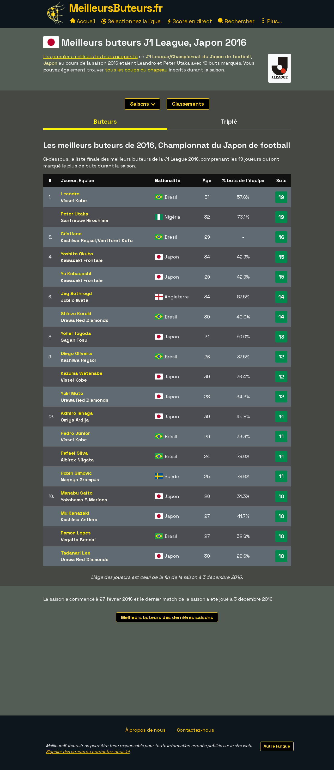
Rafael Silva (74, 453)
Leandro (70, 194)
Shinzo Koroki (76, 313)
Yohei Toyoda (76, 333)
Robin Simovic (76, 473)
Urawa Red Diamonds (84, 320)
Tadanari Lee (75, 553)
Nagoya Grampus (80, 480)
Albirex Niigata (77, 460)
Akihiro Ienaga (77, 413)
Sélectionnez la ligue (131, 21)
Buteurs (105, 121)
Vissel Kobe (74, 200)
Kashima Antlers (79, 519)
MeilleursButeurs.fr (116, 8)
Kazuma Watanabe (82, 373)
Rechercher (236, 21)
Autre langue (277, 746)
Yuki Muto (72, 393)
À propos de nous (145, 730)
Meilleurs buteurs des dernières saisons (167, 617)
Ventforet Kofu (115, 240)
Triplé (229, 121)
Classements (188, 103)
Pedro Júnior (75, 433)
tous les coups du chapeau (136, 70)
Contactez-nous (195, 730)
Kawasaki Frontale (82, 260)
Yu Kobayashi (76, 273)
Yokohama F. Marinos (84, 500)
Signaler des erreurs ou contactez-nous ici (88, 751)
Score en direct (189, 21)
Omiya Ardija (75, 420)
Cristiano (71, 234)
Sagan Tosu (74, 340)
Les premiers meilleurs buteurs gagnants (90, 56)
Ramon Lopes (76, 533)
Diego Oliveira (76, 353)
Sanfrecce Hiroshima (84, 220)
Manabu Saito (77, 493)
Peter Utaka (74, 214)
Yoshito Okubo (77, 254)
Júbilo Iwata (74, 300)
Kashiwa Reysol (78, 240)
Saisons (142, 103)
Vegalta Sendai (78, 540)
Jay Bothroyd (76, 293)
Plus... (271, 21)
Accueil (82, 21)
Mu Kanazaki (75, 513)
